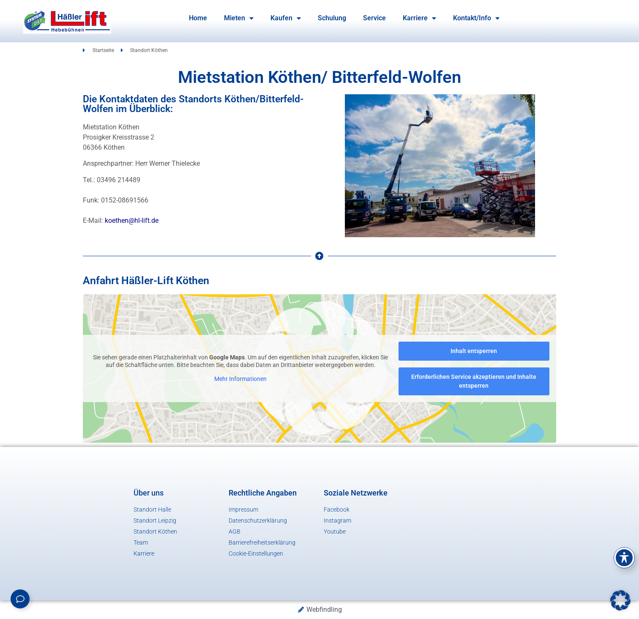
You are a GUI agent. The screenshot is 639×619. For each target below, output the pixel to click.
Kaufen (285, 18)
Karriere (419, 18)
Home (198, 18)
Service (374, 18)
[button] (620, 600)
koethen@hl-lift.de (131, 220)
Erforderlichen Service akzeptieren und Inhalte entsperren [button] (473, 381)
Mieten (239, 18)
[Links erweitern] (20, 598)
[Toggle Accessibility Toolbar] (624, 558)
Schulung (332, 18)
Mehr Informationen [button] (240, 378)
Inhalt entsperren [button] (474, 351)
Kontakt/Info (476, 18)
